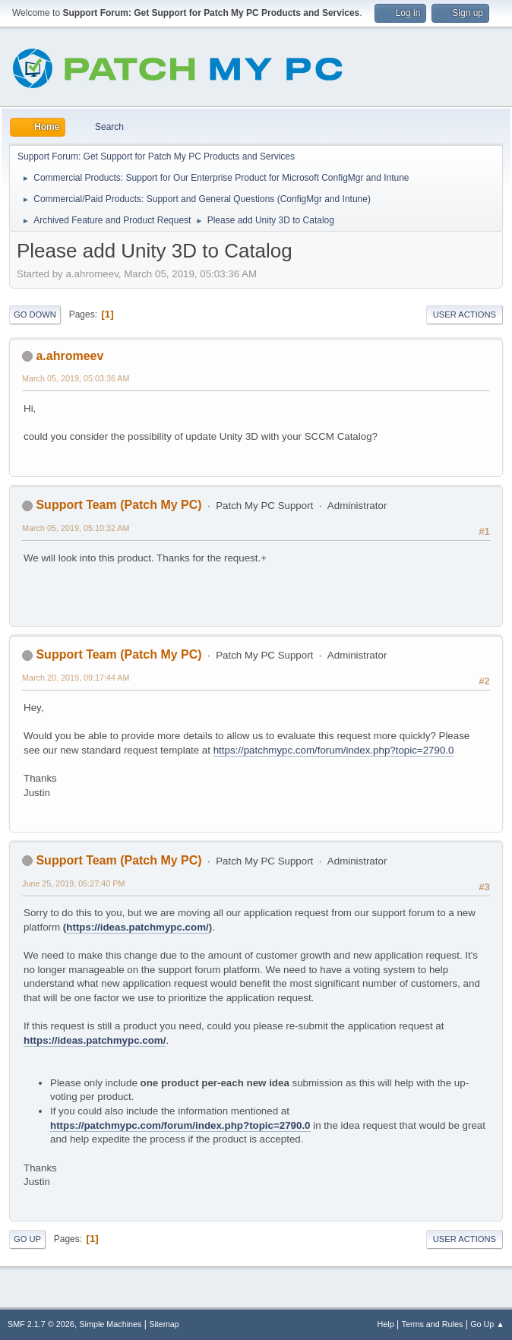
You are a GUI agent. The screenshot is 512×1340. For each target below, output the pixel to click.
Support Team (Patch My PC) (118, 504)
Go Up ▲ (487, 1324)
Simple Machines (110, 1324)
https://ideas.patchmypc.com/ (137, 927)
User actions (464, 314)
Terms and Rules (432, 1324)
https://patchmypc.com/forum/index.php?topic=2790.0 (333, 750)
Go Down (35, 314)
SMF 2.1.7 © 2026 (41, 1324)
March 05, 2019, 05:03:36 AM (75, 378)
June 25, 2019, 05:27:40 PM (73, 883)
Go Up (27, 1239)
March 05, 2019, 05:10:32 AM (75, 528)
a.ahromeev (69, 355)
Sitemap (164, 1324)
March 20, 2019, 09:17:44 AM (75, 677)
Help (386, 1324)
